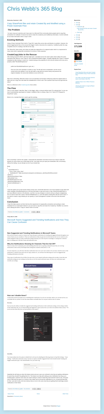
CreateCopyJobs (25, 84)
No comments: (27, 388)
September (80, 26)
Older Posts (65, 393)
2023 (77, 22)
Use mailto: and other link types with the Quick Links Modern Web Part (85, 78)
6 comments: (27, 211)
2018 (77, 37)
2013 (77, 39)
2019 (77, 35)
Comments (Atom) (18, 396)
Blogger (58, 406)
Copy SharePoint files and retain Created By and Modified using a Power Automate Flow (85, 74)
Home (38, 393)
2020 (77, 24)
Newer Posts (11, 393)
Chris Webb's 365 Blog (34, 9)
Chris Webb (79, 61)
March (78, 32)
